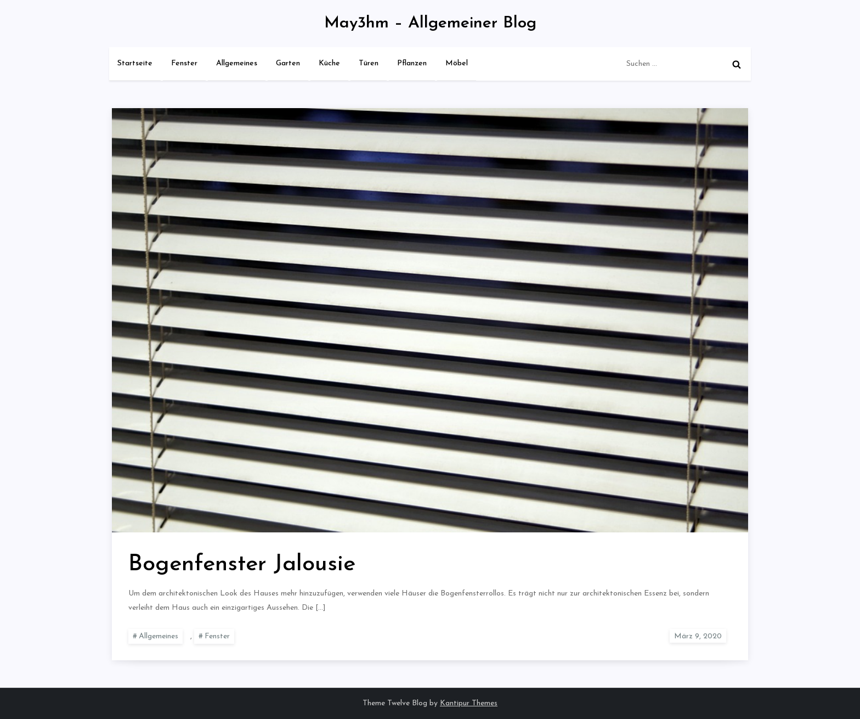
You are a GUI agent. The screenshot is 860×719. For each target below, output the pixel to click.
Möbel (456, 63)
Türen (368, 63)
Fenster (184, 63)
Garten (288, 63)
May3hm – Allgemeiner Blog (430, 23)
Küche (329, 63)
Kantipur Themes (468, 703)
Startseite (134, 63)
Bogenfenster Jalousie (241, 564)
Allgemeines (236, 63)
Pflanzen (412, 63)
